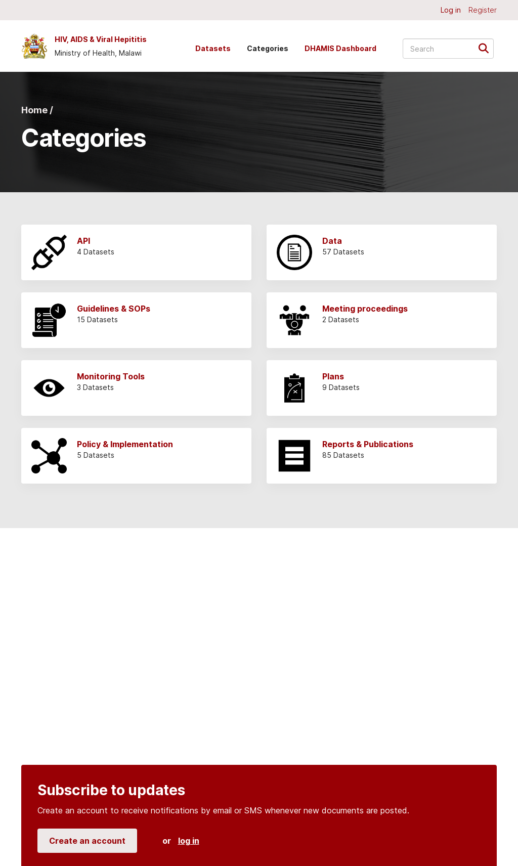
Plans (333, 376)
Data (332, 241)
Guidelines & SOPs (113, 309)
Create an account (87, 841)
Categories (267, 48)
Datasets (213, 48)
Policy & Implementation (125, 444)
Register (482, 10)
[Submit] (487, 48)
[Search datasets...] (448, 48)
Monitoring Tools (111, 376)
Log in (451, 10)
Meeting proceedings (365, 309)
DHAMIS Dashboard (340, 48)
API (83, 241)
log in (188, 841)
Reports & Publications (367, 444)
